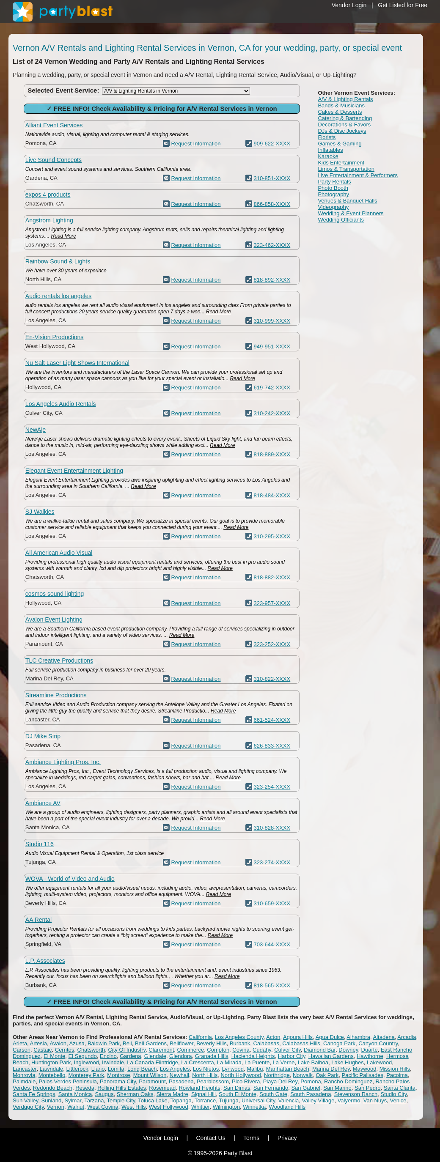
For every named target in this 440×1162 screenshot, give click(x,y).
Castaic (42, 1050)
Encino (108, 1056)
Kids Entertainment (341, 162)
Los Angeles (175, 1069)
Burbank (240, 1043)
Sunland (51, 1100)
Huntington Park (51, 1062)
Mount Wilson (150, 1075)
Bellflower (181, 1043)
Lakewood (379, 1062)
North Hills (204, 1075)
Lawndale (51, 1069)
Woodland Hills (287, 1107)
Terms (251, 1138)
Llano (98, 1069)
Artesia (38, 1043)
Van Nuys (375, 1100)
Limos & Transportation (346, 169)
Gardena (130, 1056)
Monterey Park (86, 1075)
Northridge (277, 1075)
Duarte (369, 1050)
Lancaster (24, 1069)
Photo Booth (333, 188)
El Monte (54, 1056)
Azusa (77, 1043)
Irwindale (113, 1062)
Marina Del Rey (331, 1069)
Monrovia (24, 1075)
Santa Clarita (399, 1088)
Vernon (55, 1107)
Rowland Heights (199, 1088)
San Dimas (236, 1088)
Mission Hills (395, 1069)
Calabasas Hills (301, 1043)
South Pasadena (310, 1094)
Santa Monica (75, 1094)
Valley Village (318, 1100)
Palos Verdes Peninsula (67, 1081)
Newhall (179, 1075)
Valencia (288, 1100)
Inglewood (86, 1062)
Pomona (310, 1081)
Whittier (200, 1107)
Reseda (84, 1088)
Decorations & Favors (344, 124)
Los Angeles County (239, 1037)
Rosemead (162, 1088)
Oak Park (327, 1075)
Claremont (161, 1050)
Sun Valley (25, 1100)
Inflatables (330, 150)
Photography (333, 194)
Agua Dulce (330, 1037)
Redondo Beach (52, 1088)
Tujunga (229, 1100)
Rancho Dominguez (348, 1081)
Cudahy (262, 1050)
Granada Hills (211, 1056)
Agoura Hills (298, 1037)
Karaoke (328, 156)
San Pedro (367, 1088)
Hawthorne (370, 1056)
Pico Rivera (246, 1081)
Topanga (181, 1100)
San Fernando (270, 1088)
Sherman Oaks (135, 1094)
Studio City (393, 1094)
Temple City (121, 1100)
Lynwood (233, 1069)
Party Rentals (334, 181)
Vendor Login (349, 5)
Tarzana (94, 1100)
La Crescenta (197, 1062)
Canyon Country (378, 1043)
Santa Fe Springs (34, 1094)
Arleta (20, 1043)
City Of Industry (127, 1050)
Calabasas (266, 1043)
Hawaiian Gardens (331, 1056)
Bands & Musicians (341, 105)
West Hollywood (168, 1107)
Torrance (205, 1100)
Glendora (180, 1056)
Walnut (75, 1107)
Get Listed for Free (402, 5)
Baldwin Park (104, 1043)
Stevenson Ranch (356, 1094)
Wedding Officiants (341, 220)
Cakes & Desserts (340, 112)
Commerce (190, 1050)
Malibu (255, 1069)
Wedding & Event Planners (350, 213)
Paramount (152, 1081)
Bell (127, 1043)
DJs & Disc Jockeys (342, 131)
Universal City (258, 1100)
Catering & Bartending (345, 118)
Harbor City (291, 1056)
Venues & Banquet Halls (347, 200)
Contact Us (210, 1138)
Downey (348, 1050)
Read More (63, 236)
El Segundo (83, 1056)
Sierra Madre (172, 1094)
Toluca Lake (152, 1100)
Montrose (118, 1075)
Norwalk (303, 1075)
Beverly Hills (211, 1043)
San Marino (337, 1088)
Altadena (384, 1037)
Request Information (195, 143)
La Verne (283, 1062)
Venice (398, 1100)
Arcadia (406, 1037)
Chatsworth (91, 1050)
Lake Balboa (313, 1062)
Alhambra (358, 1037)
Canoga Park (339, 1043)
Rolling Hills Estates (121, 1088)
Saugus (104, 1094)
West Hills (133, 1107)
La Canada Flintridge (152, 1062)
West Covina (102, 1107)
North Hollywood (240, 1075)
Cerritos (64, 1050)
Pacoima (397, 1075)
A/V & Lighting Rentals (345, 99)
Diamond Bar (320, 1050)
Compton (218, 1050)
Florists (327, 137)
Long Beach (142, 1069)
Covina (240, 1050)
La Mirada (229, 1062)
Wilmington (226, 1107)
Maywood (365, 1069)
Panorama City (118, 1081)
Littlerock (77, 1069)
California (200, 1037)
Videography (333, 207)
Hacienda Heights (253, 1056)
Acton (273, 1037)
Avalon (58, 1043)
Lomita (116, 1069)
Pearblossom (213, 1081)
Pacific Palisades (362, 1075)
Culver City (287, 1050)
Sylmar (72, 1100)
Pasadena (181, 1081)
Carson (21, 1050)
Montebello (52, 1075)
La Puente (257, 1062)
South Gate (273, 1094)
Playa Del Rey (280, 1081)
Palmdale (24, 1081)
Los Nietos (206, 1069)
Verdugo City (28, 1107)
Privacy (287, 1138)
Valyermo (349, 1100)
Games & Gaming (339, 143)
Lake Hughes (347, 1062)
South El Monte (237, 1094)
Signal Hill (203, 1094)
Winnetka (254, 1107)
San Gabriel (305, 1088)
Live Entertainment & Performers (358, 175)
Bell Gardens (151, 1043)
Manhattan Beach (287, 1069)
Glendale (155, 1056)
